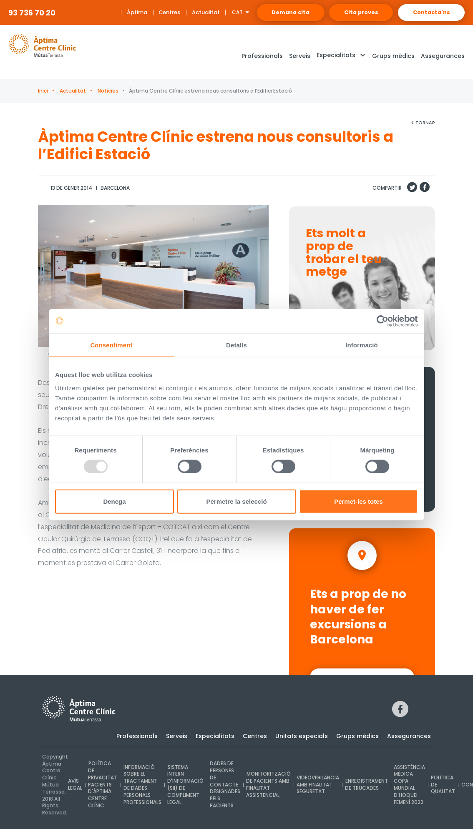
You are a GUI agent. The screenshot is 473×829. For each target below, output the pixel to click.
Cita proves (351, 12)
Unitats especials (301, 736)
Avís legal (75, 785)
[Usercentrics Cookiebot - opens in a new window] (381, 321)
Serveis (176, 736)
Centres (148, 12)
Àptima (115, 12)
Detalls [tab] (236, 345)
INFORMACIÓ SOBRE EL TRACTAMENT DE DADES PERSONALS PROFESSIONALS (142, 785)
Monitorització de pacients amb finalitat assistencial (267, 785)
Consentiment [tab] (111, 345)
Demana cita (273, 12)
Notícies (107, 90)
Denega (114, 501)
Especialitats (215, 736)
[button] (341, 56)
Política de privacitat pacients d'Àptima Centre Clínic (102, 784)
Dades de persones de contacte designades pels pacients (224, 784)
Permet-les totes (358, 501)
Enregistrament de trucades (365, 785)
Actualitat (184, 12)
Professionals (137, 736)
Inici (43, 90)
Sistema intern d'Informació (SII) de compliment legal (185, 785)
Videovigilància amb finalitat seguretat (316, 784)
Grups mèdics (357, 736)
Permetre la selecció (236, 501)
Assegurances (409, 736)
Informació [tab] (361, 345)
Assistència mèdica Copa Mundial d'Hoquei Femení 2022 (407, 785)
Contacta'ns (428, 12)
